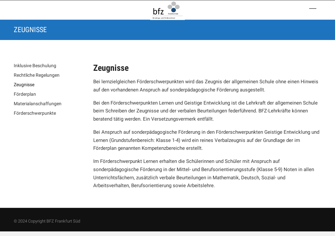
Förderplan (25, 94)
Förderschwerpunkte (35, 113)
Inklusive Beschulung (35, 65)
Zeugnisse (24, 84)
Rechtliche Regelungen (37, 75)
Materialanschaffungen (38, 103)
